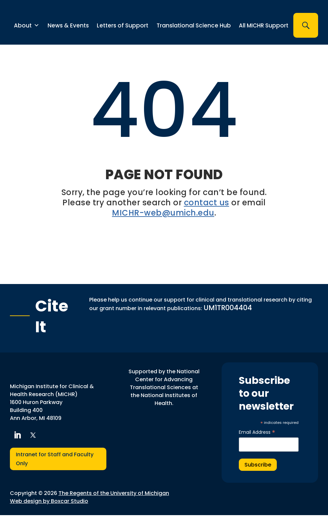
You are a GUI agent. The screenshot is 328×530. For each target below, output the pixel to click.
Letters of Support (122, 40)
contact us (206, 217)
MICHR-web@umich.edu (163, 227)
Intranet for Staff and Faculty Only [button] (54, 474)
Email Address (257, 447)
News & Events (68, 40)
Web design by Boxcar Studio (49, 516)
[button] (305, 40)
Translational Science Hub (194, 40)
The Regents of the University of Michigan (113, 508)
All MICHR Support (263, 40)
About (26, 40)
